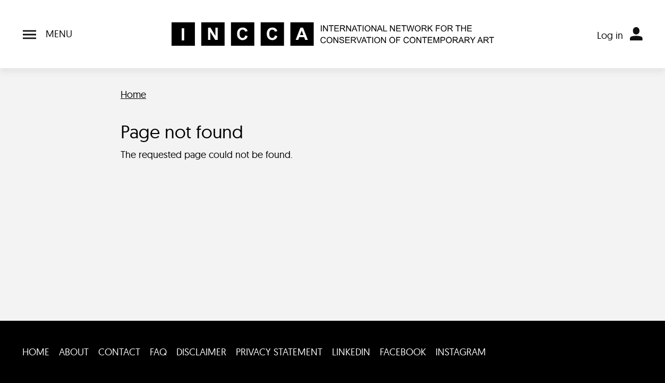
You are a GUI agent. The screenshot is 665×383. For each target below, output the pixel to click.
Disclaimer (201, 352)
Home (133, 94)
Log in (610, 35)
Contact (119, 352)
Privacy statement (279, 352)
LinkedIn (351, 352)
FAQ (158, 352)
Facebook (403, 352)
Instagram (461, 352)
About (74, 352)
